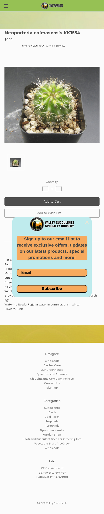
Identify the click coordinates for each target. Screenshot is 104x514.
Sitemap (52, 387)
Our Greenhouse (52, 370)
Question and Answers (52, 374)
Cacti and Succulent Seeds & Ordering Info (52, 439)
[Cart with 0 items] (101, 6)
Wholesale (52, 361)
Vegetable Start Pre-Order (52, 443)
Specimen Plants (52, 430)
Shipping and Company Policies (52, 379)
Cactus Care (52, 365)
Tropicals (52, 421)
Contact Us (52, 383)
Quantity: (52, 181)
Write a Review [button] (55, 46)
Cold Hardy (52, 417)
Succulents (52, 408)
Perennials (52, 425)
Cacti (52, 412)
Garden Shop (52, 434)
